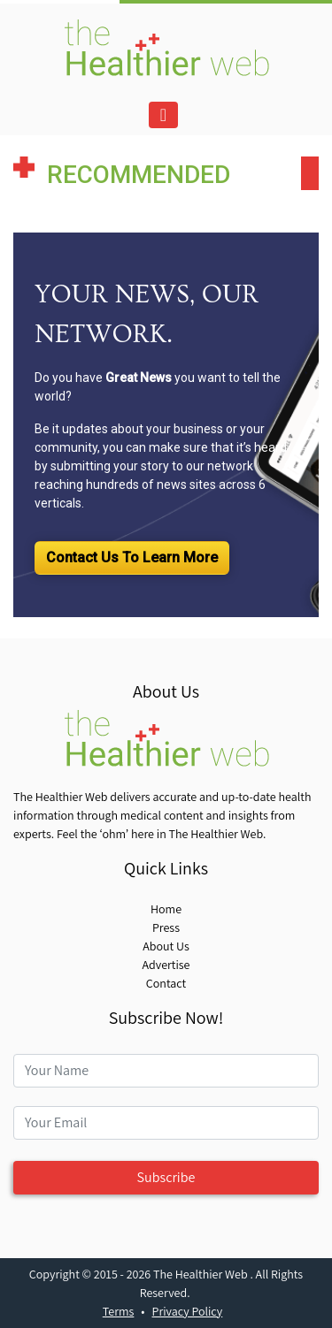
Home (166, 909)
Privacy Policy (187, 1311)
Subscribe (166, 1177)
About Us (166, 946)
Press (166, 927)
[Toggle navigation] (163, 115)
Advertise (165, 965)
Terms (119, 1311)
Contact (166, 983)
